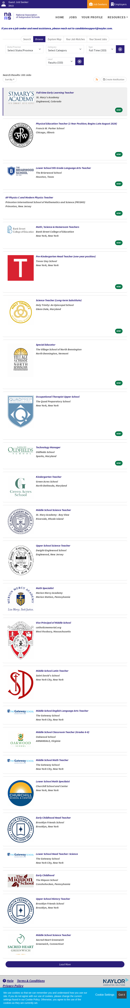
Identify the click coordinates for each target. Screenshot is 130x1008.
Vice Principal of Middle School (53, 622)
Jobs (73, 17)
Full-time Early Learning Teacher (55, 92)
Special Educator (45, 344)
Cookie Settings (104, 994)
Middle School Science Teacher (53, 510)
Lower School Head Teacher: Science (57, 854)
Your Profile (92, 17)
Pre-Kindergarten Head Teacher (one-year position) (66, 256)
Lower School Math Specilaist (53, 781)
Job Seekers (98, 4)
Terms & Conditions (31, 981)
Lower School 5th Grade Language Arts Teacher (63, 168)
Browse (39, 39)
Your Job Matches (75, 39)
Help (8, 981)
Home (60, 17)
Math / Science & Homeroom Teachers (57, 227)
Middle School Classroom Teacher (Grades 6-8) (62, 732)
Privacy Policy (13, 986)
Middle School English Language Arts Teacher (62, 710)
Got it (121, 994)
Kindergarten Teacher (48, 476)
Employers (119, 4)
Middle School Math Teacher (52, 760)
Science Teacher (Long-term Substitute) (59, 300)
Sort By (9, 79)
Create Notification (113, 79)
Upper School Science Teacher (53, 545)
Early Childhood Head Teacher (53, 817)
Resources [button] (116, 17)
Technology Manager (48, 447)
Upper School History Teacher (53, 898)
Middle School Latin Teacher (52, 670)
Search (27, 39)
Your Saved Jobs (98, 39)
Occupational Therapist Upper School (57, 396)
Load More (65, 964)
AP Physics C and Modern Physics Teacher (29, 197)
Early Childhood (45, 875)
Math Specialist (45, 588)
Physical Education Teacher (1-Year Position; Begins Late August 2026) (76, 123)
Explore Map (54, 39)
